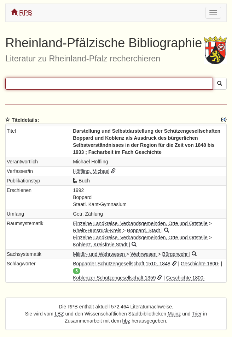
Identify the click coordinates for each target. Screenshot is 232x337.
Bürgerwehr (175, 254)
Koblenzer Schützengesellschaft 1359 (114, 278)
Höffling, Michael (91, 171)
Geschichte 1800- (200, 263)
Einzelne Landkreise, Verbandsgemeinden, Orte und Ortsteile (141, 223)
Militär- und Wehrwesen (99, 254)
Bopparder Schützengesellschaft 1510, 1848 (121, 263)
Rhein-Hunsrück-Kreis (98, 230)
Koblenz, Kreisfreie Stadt (101, 244)
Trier (197, 314)
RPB (21, 12)
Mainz (174, 314)
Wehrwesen (144, 254)
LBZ (59, 314)
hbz (126, 321)
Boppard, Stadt (144, 230)
